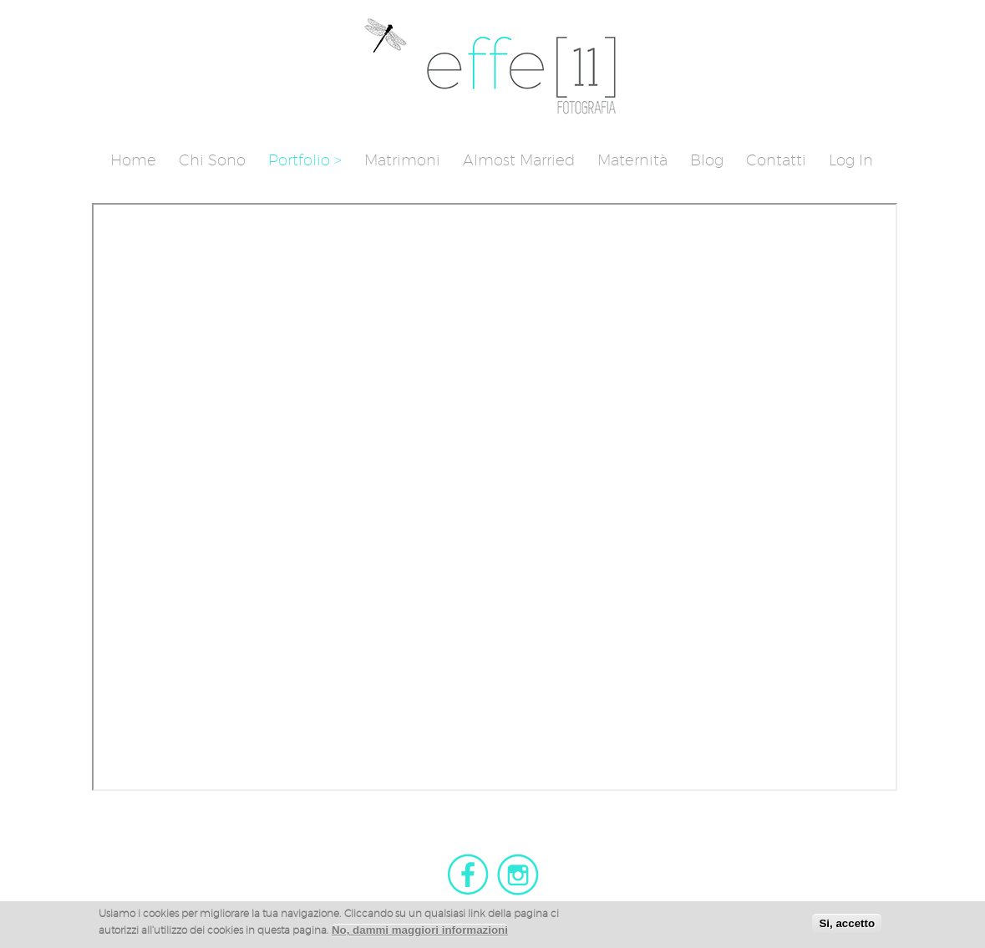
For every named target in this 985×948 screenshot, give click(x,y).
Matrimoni (402, 160)
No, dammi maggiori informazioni (420, 932)
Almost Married (519, 160)
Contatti (776, 160)
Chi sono (212, 160)
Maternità (632, 160)
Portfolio (299, 160)
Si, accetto (847, 926)
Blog (707, 160)
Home (133, 160)
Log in (851, 160)
